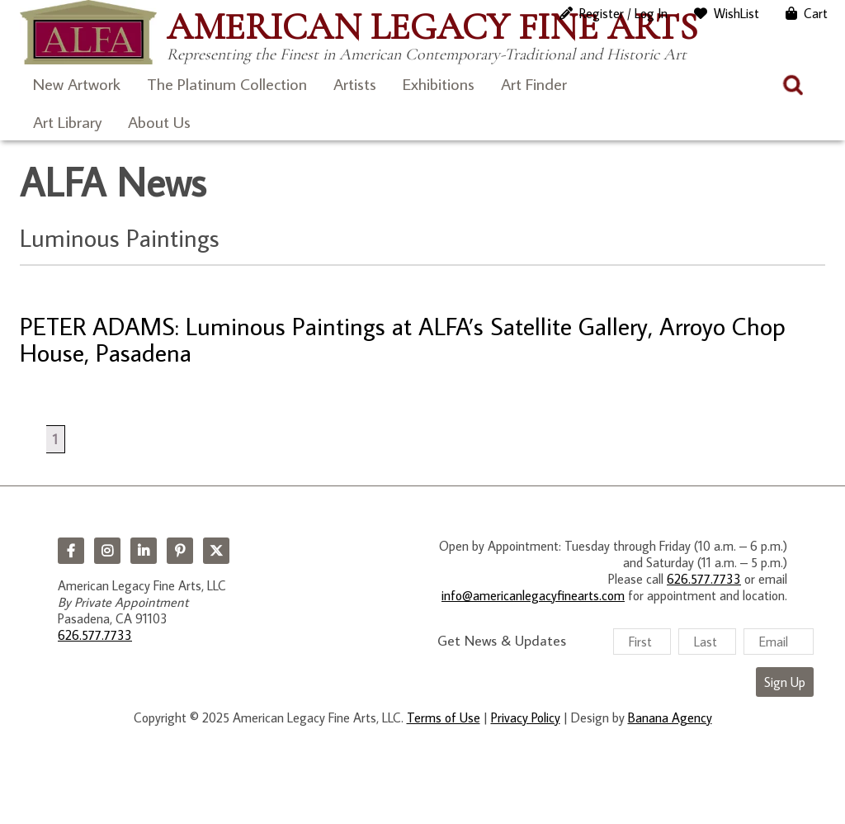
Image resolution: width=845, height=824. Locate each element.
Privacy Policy (525, 717)
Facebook (71, 550)
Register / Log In (623, 13)
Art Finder (534, 83)
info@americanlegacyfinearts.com (533, 595)
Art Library (67, 121)
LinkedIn (143, 550)
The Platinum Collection (227, 83)
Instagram (107, 550)
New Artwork (76, 83)
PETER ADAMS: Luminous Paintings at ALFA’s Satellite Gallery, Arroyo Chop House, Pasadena (403, 339)
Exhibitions (438, 83)
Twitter (216, 550)
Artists (354, 83)
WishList (736, 13)
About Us (159, 121)
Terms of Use (443, 717)
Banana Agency (670, 717)
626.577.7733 (95, 635)
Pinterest (180, 550)
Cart (816, 13)
